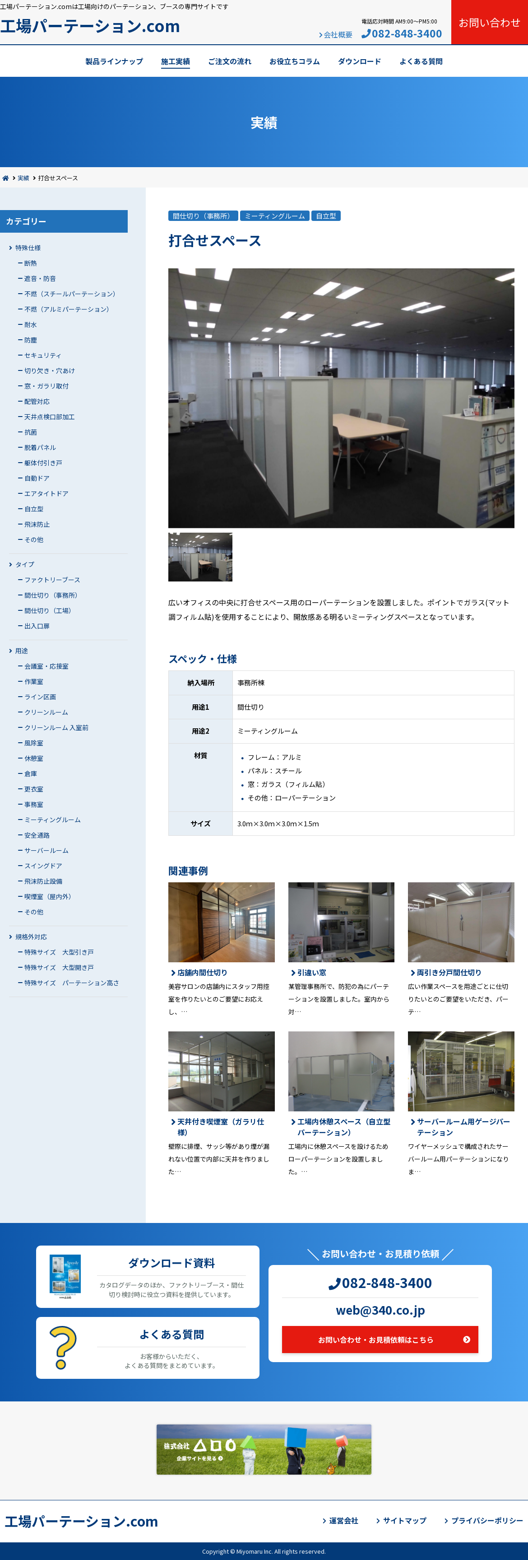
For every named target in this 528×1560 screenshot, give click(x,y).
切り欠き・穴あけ (49, 370)
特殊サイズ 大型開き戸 (59, 967)
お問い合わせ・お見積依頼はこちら (376, 1339)
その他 (33, 539)
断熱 (30, 262)
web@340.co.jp (380, 1309)
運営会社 (343, 1520)
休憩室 (33, 758)
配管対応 (37, 401)
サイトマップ (404, 1520)
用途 (21, 650)
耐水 (30, 324)
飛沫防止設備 (43, 880)
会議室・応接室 (46, 665)
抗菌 (30, 431)
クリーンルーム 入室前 (56, 727)
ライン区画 (40, 696)
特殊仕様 (28, 247)
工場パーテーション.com (90, 25)
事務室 (33, 804)
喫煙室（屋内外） (49, 896)
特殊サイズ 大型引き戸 (59, 951)
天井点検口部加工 (49, 416)
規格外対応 (31, 936)
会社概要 (338, 34)
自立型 (33, 508)
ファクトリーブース (52, 579)
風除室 (33, 742)
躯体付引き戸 (43, 462)
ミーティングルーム (52, 819)
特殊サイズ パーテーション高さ (71, 982)
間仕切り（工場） (49, 610)
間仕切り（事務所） (52, 595)
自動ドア (37, 478)
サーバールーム (46, 850)
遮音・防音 (40, 278)
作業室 (33, 681)
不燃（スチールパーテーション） (71, 293)
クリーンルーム (46, 712)
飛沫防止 (37, 524)
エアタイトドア (46, 493)
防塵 (30, 339)
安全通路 (37, 834)
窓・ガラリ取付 (46, 385)
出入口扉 (37, 625)
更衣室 (33, 788)
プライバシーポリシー (487, 1520)
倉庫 (30, 773)
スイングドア (43, 865)
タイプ (24, 564)
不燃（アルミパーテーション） (68, 309)
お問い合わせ (490, 22)
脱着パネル (40, 447)
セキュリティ (43, 355)
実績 (23, 177)
